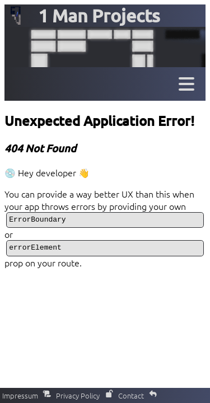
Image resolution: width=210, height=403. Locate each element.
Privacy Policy (84, 395)
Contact (137, 395)
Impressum (27, 395)
